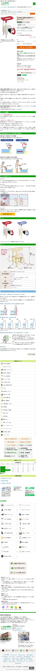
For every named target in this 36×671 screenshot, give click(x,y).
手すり (5, 7)
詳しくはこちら (4, 591)
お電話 (30, 646)
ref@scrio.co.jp (22, 634)
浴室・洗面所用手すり (12, 7)
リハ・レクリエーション (21, 665)
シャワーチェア (4, 11)
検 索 (32, 13)
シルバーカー (14, 11)
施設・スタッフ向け (12, 665)
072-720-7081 (17, 633)
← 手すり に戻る (31, 354)
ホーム (2, 7)
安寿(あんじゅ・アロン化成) (26, 30)
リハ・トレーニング (29, 665)
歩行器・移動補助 (6, 658)
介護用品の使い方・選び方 (6, 478)
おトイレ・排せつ (12, 660)
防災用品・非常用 (18, 667)
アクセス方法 (2, 647)
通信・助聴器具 (28, 662)
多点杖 (9, 11)
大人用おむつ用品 (19, 660)
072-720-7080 (19, 632)
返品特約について (20, 77)
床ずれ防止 (20, 11)
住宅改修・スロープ (8, 662)
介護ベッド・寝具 (15, 662)
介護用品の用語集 (4, 480)
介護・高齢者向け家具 (26, 660)
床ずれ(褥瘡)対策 (22, 662)
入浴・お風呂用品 (5, 660)
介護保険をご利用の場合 (6, 483)
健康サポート (5, 665)
